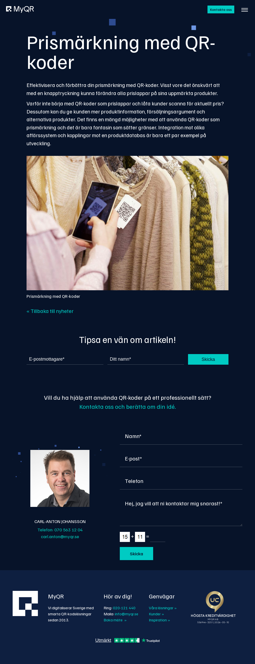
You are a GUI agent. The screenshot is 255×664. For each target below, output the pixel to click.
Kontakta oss (221, 9)
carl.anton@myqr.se (60, 536)
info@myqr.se (126, 613)
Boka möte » (115, 619)
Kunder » (156, 613)
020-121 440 (124, 607)
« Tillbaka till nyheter (50, 310)
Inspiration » (159, 619)
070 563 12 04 (68, 529)
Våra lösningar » (163, 607)
